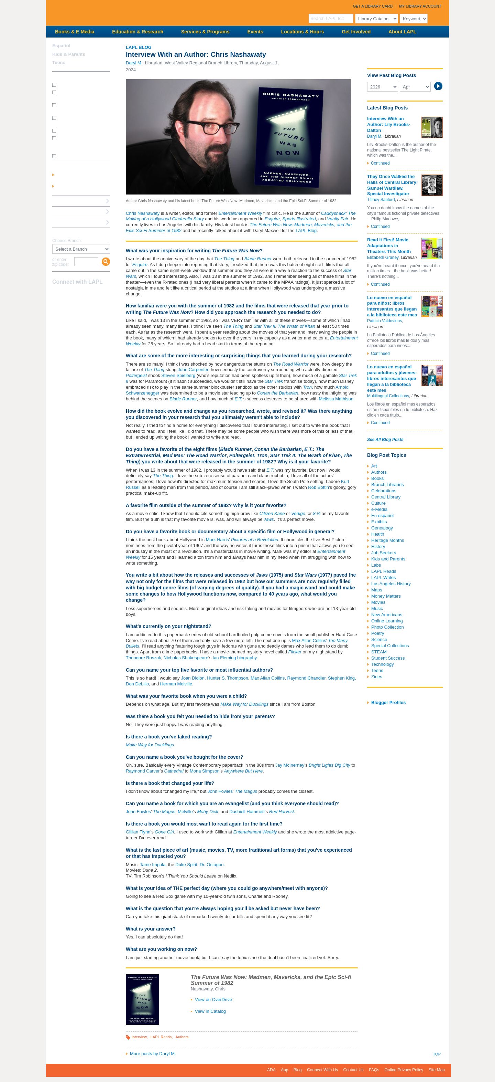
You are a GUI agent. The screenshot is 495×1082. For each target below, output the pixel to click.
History (378, 546)
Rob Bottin (318, 487)
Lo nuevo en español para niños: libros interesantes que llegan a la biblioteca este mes (392, 306)
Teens (377, 670)
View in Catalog (210, 1011)
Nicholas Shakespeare (186, 657)
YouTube (80, 295)
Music (377, 608)
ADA (271, 1070)
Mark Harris (217, 539)
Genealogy (382, 528)
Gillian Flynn (138, 831)
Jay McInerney (290, 765)
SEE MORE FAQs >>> (79, 156)
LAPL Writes (383, 577)
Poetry (377, 633)
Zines (376, 676)
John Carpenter (193, 369)
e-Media (379, 509)
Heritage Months (387, 540)
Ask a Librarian (68, 211)
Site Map (437, 1070)
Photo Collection (387, 627)
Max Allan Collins (309, 640)
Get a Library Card (373, 6)
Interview (139, 1037)
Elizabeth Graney (382, 257)
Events (255, 31)
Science (379, 639)
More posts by (153, 1053)
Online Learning (387, 620)
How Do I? (63, 76)
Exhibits (379, 521)
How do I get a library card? (83, 84)
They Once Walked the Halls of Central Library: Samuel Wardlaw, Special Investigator (392, 185)
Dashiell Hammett (247, 811)
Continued (380, 163)
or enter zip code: (60, 262)
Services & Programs (205, 31)
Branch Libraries (387, 484)
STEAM (379, 651)
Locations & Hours (302, 31)
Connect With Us (322, 1070)
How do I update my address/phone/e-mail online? (78, 142)
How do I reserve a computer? (75, 120)
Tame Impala (152, 864)
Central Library (385, 497)
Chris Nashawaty (143, 213)
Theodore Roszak (143, 657)
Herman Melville (176, 683)
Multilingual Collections (388, 395)
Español (61, 45)
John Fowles (220, 791)
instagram (68, 295)
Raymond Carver (143, 771)
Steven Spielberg (178, 375)
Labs (376, 565)
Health (377, 534)
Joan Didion (193, 678)
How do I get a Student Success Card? (79, 94)
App (284, 1070)
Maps (376, 589)
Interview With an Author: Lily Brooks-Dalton (388, 124)
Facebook (56, 295)
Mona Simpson (205, 771)
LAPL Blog (139, 47)
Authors (182, 1037)
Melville (185, 811)
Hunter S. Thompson (227, 678)
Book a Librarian (70, 222)
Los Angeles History (391, 583)
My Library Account (420, 6)
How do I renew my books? (83, 130)
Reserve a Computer (74, 200)
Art (374, 466)
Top (437, 1054)
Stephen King (341, 678)
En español (382, 515)
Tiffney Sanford (381, 199)
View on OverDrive (213, 999)
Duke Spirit (186, 864)
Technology (382, 664)
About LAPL (402, 31)
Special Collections (390, 645)
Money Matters (386, 596)
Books (377, 478)
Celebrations (383, 490)
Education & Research (137, 31)
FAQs (374, 1070)
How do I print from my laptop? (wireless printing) (81, 107)
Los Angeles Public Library (130, 12)
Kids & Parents (68, 54)
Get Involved (356, 31)
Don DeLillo (137, 683)
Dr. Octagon (211, 864)
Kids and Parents (388, 558)
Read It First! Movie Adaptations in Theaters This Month (389, 245)
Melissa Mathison (336, 398)
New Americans (386, 614)
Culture (378, 503)
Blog (298, 1070)
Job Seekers (383, 552)
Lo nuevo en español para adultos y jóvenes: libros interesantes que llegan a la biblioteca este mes (392, 378)
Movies (378, 602)
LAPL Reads (161, 1037)
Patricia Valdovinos (384, 320)
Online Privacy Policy (404, 1070)
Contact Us (353, 1070)
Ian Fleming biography (235, 657)
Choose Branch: (67, 241)
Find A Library (67, 232)
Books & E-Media (74, 31)
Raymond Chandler (306, 678)
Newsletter (92, 295)
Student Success (388, 658)
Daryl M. (134, 62)
